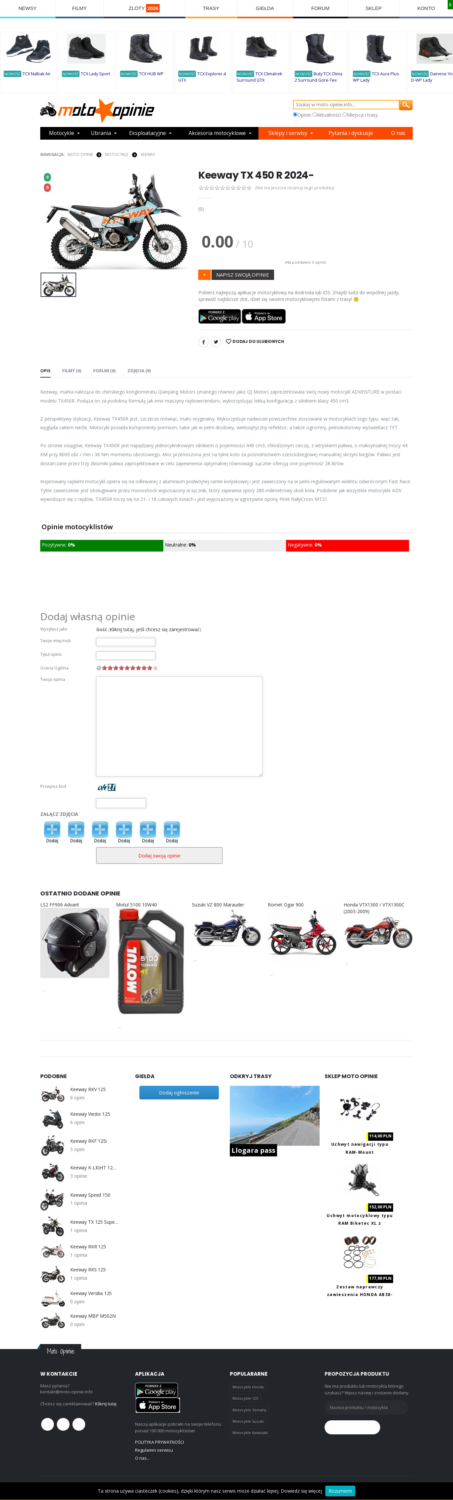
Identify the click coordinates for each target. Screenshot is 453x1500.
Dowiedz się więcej (301, 1491)
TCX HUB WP (151, 74)
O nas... (142, 1458)
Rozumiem (340, 1491)
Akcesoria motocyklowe (218, 133)
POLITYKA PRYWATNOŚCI (159, 1442)
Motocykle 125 (245, 1398)
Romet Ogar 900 (286, 904)
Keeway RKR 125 (88, 1247)
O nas (398, 133)
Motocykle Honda (248, 1386)
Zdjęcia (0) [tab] (138, 371)
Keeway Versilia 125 (91, 1293)
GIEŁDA (265, 8)
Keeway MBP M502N (93, 1316)
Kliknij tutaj (106, 1404)
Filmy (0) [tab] (71, 371)
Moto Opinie (80, 154)
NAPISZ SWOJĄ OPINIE (242, 274)
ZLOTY (144, 8)
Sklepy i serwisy (289, 133)
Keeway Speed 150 (90, 1195)
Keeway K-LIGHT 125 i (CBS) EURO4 (94, 1168)
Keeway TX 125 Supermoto (94, 1222)
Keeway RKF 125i (88, 1141)
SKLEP (374, 8)
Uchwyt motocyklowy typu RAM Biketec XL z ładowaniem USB (360, 1223)
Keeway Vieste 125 (90, 1114)
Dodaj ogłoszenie (179, 1092)
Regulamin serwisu (154, 1450)
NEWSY (27, 8)
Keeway (148, 154)
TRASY (211, 8)
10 (155, 667)
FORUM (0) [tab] (104, 371)
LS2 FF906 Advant (59, 904)
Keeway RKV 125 (88, 1089)
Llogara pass (253, 1150)
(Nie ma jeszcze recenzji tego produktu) (294, 188)
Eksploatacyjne (147, 133)
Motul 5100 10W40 (136, 904)
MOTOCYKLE (116, 154)
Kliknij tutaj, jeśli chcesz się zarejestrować (155, 629)
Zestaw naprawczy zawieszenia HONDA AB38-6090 (360, 1294)
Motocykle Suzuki (248, 1421)
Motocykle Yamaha (249, 1409)
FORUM (320, 8)
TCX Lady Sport (95, 74)
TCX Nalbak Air (37, 74)
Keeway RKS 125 (88, 1270)
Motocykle (62, 133)
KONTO (426, 8)
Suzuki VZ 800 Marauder (218, 904)
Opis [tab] (45, 371)
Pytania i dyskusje (351, 133)
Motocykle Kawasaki (250, 1432)
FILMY (79, 8)
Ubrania (101, 133)
